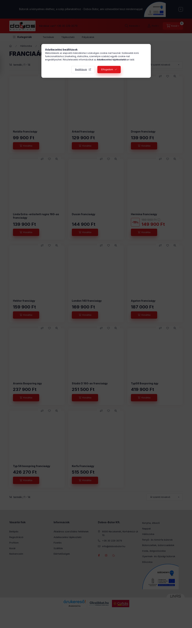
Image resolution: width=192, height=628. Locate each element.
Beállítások (81, 69)
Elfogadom (107, 69)
